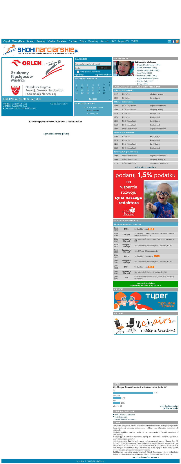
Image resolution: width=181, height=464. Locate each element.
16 (77, 90)
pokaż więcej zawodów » (145, 167)
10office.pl (100, 461)
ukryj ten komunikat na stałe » (146, 457)
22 (110, 90)
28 (104, 93)
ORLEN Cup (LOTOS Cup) (15, 104)
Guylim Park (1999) (145, 81)
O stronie (73, 41)
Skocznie (104, 41)
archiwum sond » (171, 408)
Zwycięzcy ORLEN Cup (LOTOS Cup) (20, 108)
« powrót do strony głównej (56, 133)
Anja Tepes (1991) (144, 73)
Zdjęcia (83, 41)
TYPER (134, 41)
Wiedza (51, 41)
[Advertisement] (90, 19)
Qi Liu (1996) (142, 84)
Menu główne (18, 41)
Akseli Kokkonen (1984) (147, 67)
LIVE (113, 41)
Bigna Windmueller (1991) (147, 78)
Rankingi (41, 41)
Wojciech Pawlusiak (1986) (148, 70)
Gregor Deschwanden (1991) (148, 65)
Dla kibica (61, 41)
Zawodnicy (93, 41)
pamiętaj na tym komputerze (90, 71)
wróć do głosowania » (169, 406)
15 (110, 88)
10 (82, 88)
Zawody (31, 41)
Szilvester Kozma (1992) (147, 75)
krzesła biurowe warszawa (125, 419)
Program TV (123, 41)
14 (104, 88)
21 (104, 90)
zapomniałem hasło (103, 75)
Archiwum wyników (59, 104)
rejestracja (79, 75)
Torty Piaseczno (121, 417)
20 (99, 90)
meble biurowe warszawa (125, 415)
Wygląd (6, 41)
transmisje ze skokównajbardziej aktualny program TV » (146, 284)
